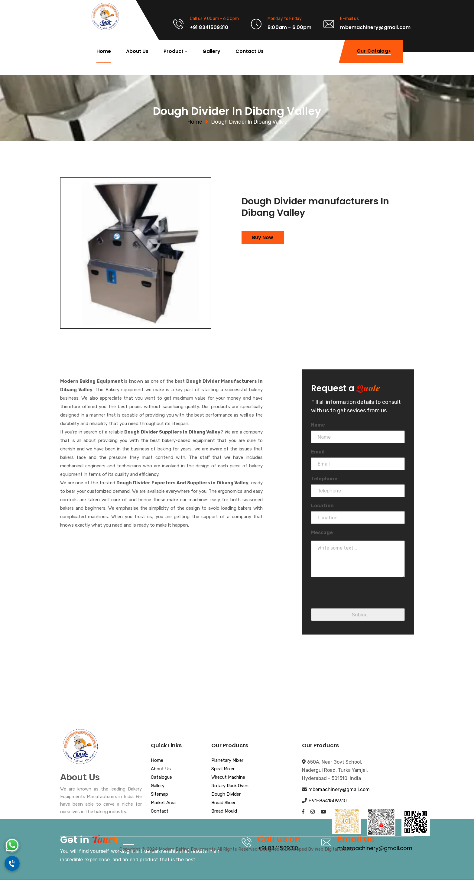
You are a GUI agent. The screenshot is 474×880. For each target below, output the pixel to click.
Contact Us (249, 51)
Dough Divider (226, 794)
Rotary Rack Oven (229, 786)
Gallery (211, 51)
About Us (137, 51)
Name (318, 425)
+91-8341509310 (327, 801)
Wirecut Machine (228, 777)
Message (322, 532)
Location (322, 505)
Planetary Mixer (227, 760)
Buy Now (262, 237)
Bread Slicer (223, 802)
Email (318, 452)
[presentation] (357, 596)
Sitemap (159, 794)
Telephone (324, 479)
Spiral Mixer (223, 769)
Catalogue (161, 777)
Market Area (163, 802)
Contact (159, 811)
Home (103, 51)
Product (173, 51)
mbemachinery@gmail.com (339, 789)
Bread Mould (224, 811)
